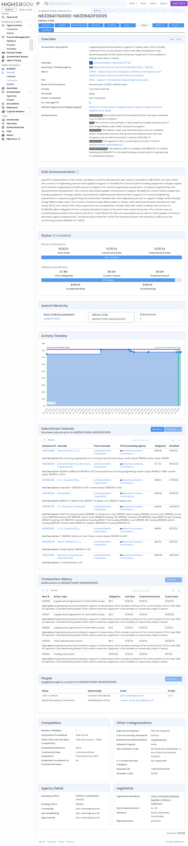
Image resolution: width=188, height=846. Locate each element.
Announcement (79, 25)
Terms (61, 841)
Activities (11, 48)
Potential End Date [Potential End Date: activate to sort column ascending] (149, 596)
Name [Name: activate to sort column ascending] (45, 690)
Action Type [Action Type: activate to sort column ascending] (60, 596)
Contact (51, 841)
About (42, 841)
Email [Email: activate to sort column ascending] (123, 690)
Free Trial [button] (179, 3)
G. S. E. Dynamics (66, 480)
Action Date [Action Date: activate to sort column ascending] (171, 596)
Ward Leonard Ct (66, 450)
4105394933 (48, 555)
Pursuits (11, 44)
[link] (179, 591)
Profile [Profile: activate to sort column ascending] (171, 690)
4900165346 (48, 493)
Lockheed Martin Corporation (108, 62)
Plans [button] (143, 3)
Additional (46, 30)
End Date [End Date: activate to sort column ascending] (130, 596)
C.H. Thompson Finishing (69, 506)
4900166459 (48, 463)
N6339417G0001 (52, 318)
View (170, 695)
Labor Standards (160, 796)
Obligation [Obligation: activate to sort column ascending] (114, 596)
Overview (46, 25)
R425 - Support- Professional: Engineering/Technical (117, 79)
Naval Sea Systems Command (131, 452)
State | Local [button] (25, 9)
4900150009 (48, 541)
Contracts (12, 29)
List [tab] (171, 39)
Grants (10, 33)
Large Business (159, 739)
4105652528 (48, 480)
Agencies (12, 95)
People (10, 99)
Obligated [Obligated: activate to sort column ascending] (160, 445)
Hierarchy (95, 25)
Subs (128, 25)
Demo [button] (153, 3)
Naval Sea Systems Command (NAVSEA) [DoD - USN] (121, 67)
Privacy (70, 841)
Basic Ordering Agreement (59, 314)
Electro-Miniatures (66, 541)
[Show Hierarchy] (129, 62)
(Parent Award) (73, 107)
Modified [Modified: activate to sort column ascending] (174, 445)
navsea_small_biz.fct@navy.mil (136, 700)
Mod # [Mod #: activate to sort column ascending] (45, 596)
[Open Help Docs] (70, 11)
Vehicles (11, 76)
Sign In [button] (163, 3)
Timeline (112, 25)
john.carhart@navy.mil (132, 695)
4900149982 (48, 450)
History (160, 25)
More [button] (132, 3)
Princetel (61, 493)
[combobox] (87, 3)
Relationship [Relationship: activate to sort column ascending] (94, 690)
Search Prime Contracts (53, 10)
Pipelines (11, 40)
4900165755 (48, 506)
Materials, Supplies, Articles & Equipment (165, 800)
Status (62, 25)
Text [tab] (178, 39)
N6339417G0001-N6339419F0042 (106, 144)
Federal (9, 9)
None (92, 93)
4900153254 (48, 528)
